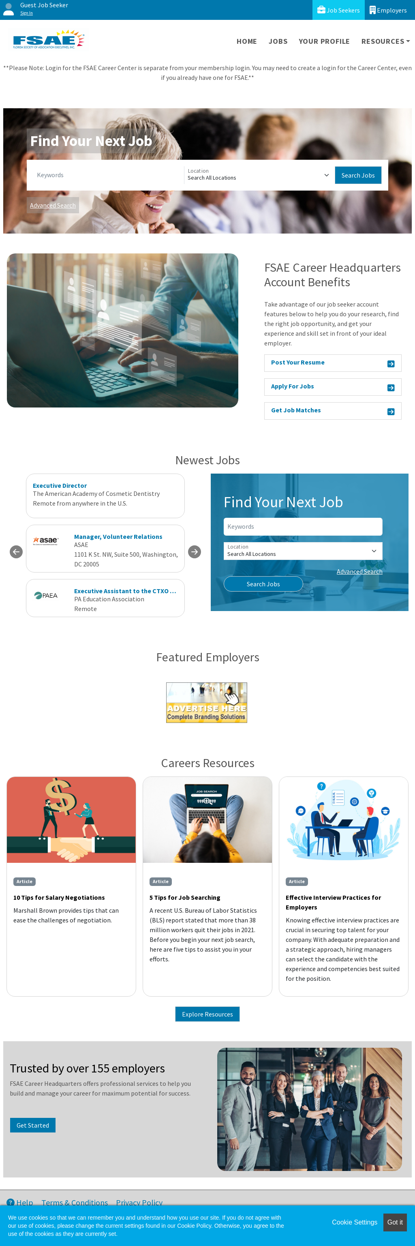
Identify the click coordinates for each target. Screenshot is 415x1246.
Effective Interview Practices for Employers (333, 902)
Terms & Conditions (74, 1202)
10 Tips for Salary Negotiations (59, 897)
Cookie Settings (354, 1222)
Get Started (33, 1125)
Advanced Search (53, 205)
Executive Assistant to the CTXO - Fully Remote (143, 591)
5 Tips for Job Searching (185, 897)
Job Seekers (338, 10)
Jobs (278, 41)
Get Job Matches (333, 411)
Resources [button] (383, 41)
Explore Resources (207, 1014)
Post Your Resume (333, 363)
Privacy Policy (139, 1202)
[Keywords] (108, 175)
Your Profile (325, 41)
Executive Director (60, 485)
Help (19, 1202)
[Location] (259, 175)
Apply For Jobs (333, 387)
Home (247, 41)
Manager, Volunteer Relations (118, 536)
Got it (395, 1222)
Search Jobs (358, 175)
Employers (388, 10)
